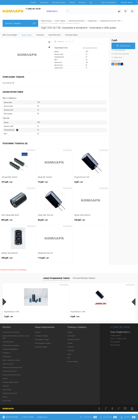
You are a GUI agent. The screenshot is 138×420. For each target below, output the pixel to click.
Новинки (37, 332)
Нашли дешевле (118, 50)
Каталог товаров (20, 23)
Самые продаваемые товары (56, 278)
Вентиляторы (7, 389)
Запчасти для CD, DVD (10, 371)
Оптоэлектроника (8, 342)
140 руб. (90, 221)
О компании (44, 2)
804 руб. (18, 221)
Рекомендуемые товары (43, 343)
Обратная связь (10, 417)
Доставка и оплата (58, 2)
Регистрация (110, 2)
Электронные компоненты (11, 332)
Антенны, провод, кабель (10, 382)
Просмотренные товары (84, 278)
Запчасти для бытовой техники (12, 367)
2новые (5, 378)
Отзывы (72, 2)
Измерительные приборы (11, 345)
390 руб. (18, 259)
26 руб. (76, 316)
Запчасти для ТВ (8, 364)
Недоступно (116, 57)
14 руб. (54, 183)
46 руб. (54, 221)
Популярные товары (41, 336)
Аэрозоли (6, 386)
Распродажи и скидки (42, 339)
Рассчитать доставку (120, 54)
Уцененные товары (41, 347)
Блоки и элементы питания (11, 360)
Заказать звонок (127, 2)
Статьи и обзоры (72, 361)
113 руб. (54, 259)
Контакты (82, 2)
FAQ (68, 358)
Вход (103, 2)
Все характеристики (90, 48)
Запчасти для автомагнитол (11, 375)
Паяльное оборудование (10, 349)
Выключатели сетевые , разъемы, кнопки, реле (16, 337)
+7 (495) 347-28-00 (27, 417)
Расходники (6, 353)
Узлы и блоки (7, 400)
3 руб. (90, 183)
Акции (69, 354)
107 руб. (18, 183)
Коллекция (70, 350)
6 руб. (41, 316)
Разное (5, 397)
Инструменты (7, 356)
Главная (33, 2)
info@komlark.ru (51, 11)
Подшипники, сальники (10, 393)
